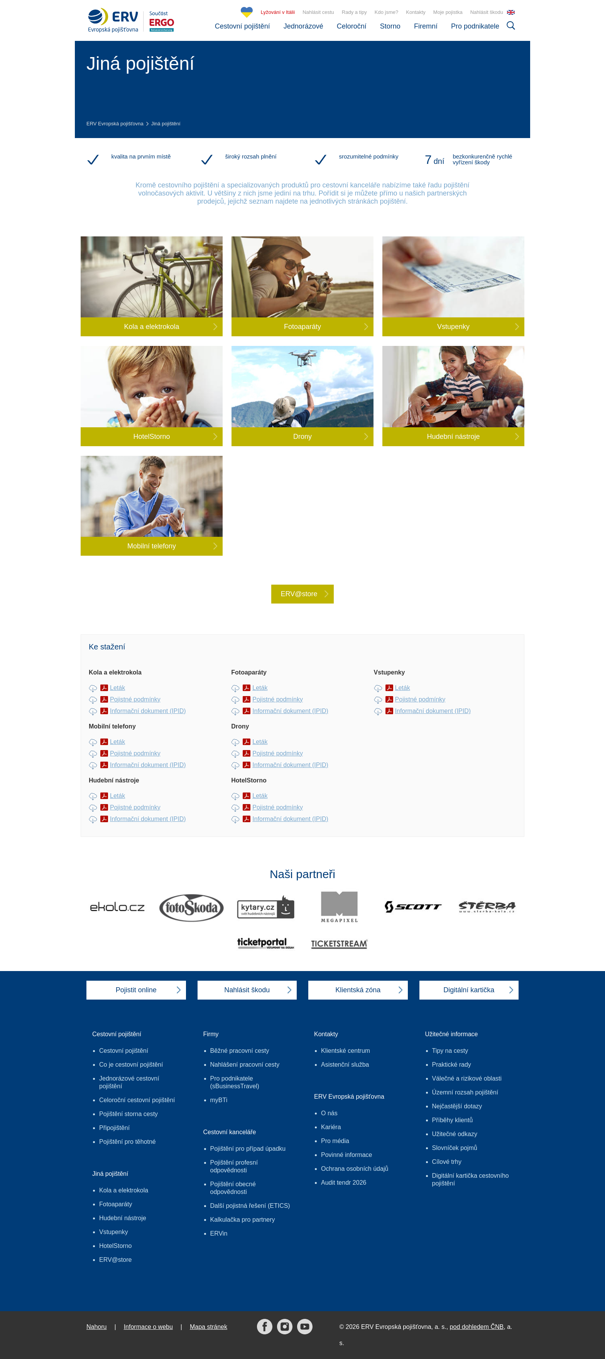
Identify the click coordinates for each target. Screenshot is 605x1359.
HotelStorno (115, 1246)
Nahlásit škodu (486, 12)
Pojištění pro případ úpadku (248, 1148)
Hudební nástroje (122, 1218)
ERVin (219, 1233)
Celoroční (352, 26)
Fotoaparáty (115, 1204)
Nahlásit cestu (318, 12)
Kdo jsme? (386, 12)
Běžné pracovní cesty (239, 1050)
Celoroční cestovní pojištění (137, 1100)
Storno (390, 26)
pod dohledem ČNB (477, 1327)
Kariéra (331, 1127)
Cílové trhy (446, 1161)
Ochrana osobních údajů (354, 1168)
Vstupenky (113, 1232)
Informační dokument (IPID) (148, 711)
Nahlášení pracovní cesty (245, 1064)
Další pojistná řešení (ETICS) (250, 1205)
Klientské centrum (345, 1050)
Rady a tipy (354, 12)
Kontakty (416, 12)
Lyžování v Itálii (278, 12)
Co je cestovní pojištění (131, 1064)
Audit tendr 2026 (343, 1182)
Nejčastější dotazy (457, 1106)
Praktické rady (451, 1064)
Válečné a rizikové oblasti (467, 1078)
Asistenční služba (345, 1064)
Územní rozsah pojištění (465, 1092)
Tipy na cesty (450, 1050)
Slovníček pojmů (454, 1148)
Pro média (335, 1141)
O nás (329, 1113)
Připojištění (114, 1128)
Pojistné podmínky (135, 699)
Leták (117, 688)
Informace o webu (148, 1327)
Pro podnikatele (475, 26)
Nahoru (96, 1327)
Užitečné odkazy (454, 1134)
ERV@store (115, 1259)
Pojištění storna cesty (128, 1114)
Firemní (426, 26)
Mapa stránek (208, 1327)
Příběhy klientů (452, 1120)
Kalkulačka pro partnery (242, 1219)
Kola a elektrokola (123, 1190)
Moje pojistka (448, 12)
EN (511, 12)
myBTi (219, 1100)
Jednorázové (303, 26)
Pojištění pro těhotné (127, 1141)
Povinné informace (346, 1155)
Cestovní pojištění (242, 26)
